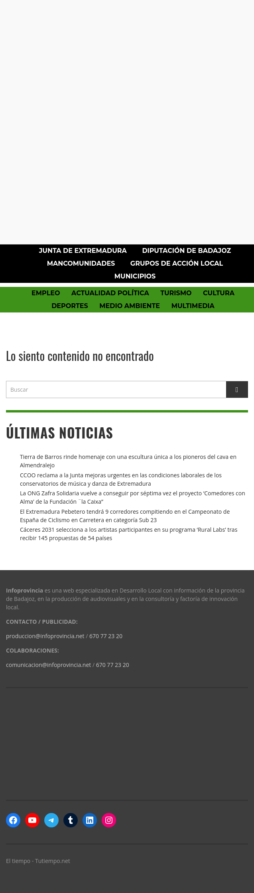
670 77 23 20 (105, 636)
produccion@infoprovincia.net (45, 636)
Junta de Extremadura (83, 250)
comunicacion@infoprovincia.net (48, 665)
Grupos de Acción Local (176, 263)
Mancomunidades (81, 263)
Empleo (46, 293)
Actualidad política (110, 293)
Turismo (175, 293)
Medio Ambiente (129, 306)
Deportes (69, 306)
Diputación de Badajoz (186, 250)
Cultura (218, 293)
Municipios (135, 276)
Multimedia (193, 306)
